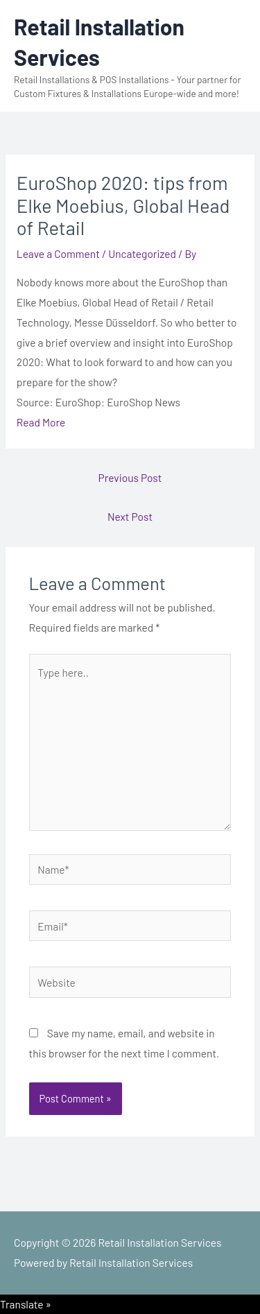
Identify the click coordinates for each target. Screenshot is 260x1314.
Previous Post (130, 477)
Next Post (130, 516)
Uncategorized (142, 253)
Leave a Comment (58, 253)
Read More (41, 422)
